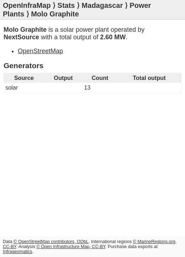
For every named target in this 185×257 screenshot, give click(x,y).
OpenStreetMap (40, 51)
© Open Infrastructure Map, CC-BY (70, 246)
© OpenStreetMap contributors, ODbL (51, 241)
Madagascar (102, 5)
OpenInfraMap (27, 5)
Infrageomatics (17, 251)
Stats (66, 5)
